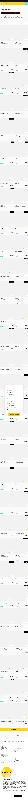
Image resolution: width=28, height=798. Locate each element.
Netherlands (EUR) (11, 405)
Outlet (15, 752)
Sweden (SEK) (10, 390)
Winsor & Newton (17, 762)
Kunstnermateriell (17, 747)
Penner (15, 749)
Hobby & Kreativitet (17, 748)
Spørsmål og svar (4, 748)
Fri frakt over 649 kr (14, 1)
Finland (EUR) (10, 396)
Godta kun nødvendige (8, 791)
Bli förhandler (3, 756)
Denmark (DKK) (10, 394)
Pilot (15, 758)
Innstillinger (10, 795)
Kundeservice (3, 747)
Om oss (2, 749)
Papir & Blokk (16, 750)
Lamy (15, 759)
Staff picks (16, 755)
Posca (15, 761)
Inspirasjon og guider (4, 754)
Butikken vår (3, 750)
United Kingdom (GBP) (11, 407)
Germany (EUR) (10, 403)
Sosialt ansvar (3, 757)
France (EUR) (10, 401)
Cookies (2, 762)
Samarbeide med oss (4, 755)
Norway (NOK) (10, 392)
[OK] (14, 6)
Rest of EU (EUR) (10, 409)
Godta (18, 795)
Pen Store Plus (3, 753)
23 (17, 735)
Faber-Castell (16, 760)
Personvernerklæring (4, 761)
